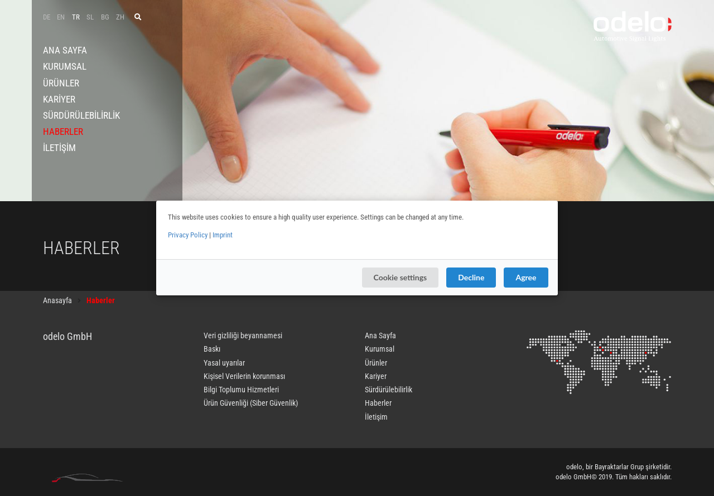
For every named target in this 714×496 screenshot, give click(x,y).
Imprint (223, 235)
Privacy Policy (188, 235)
